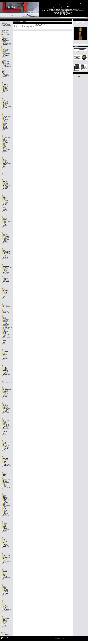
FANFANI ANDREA (6, 334)
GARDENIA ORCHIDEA (7, 389)
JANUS (4, 435)
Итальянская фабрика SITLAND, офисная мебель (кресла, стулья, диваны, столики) (6, 25)
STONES (4, 587)
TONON (4, 594)
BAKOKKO (5, 145)
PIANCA (4, 527)
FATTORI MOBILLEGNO (7, 337)
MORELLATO (5, 497)
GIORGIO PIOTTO (6, 405)
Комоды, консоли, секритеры (5, 70)
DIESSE (4, 282)
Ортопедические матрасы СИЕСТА (6, 74)
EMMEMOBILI (5, 311)
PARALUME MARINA (6, 521)
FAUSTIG (4, 338)
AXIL (4, 139)
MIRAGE (4, 486)
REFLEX (4, 547)
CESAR (4, 223)
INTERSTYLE (5, 429)
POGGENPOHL (6, 531)
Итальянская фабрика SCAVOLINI (7, 68)
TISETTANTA (5, 590)
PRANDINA (5, 538)
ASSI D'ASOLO (5, 131)
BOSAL (4, 180)
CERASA (4, 222)
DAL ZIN (4, 256)
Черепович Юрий (6, 634)
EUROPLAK (5, 323)
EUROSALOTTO (6, 324)
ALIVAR (4, 100)
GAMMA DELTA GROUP (7, 387)
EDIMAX (4, 296)
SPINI (4, 585)
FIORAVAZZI (5, 354)
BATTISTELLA (5, 151)
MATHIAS (4, 474)
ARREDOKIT (5, 126)
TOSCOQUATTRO (6, 595)
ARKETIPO (5, 123)
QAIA (4, 543)
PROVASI (4, 542)
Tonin (4, 57)
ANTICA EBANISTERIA (7, 109)
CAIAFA (4, 198)
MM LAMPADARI (6, 489)
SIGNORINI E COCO (6, 577)
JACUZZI (4, 434)
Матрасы (3, 72)
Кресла (3, 71)
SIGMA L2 (5, 576)
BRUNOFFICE (5, 188)
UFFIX (4, 604)
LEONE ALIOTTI (6, 457)
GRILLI (4, 421)
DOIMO (4, 283)
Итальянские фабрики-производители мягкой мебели (7, 60)
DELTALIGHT (5, 268)
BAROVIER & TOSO (6, 149)
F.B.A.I (4, 329)
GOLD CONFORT (6, 412)
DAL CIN (4, 255)
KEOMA (4, 443)
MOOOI (4, 496)
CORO (4, 243)
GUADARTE (5, 422)
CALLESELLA (5, 200)
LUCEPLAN (5, 463)
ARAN (4, 115)
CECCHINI (5, 218)
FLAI (4, 355)
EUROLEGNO (5, 320)
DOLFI (4, 288)
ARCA (4, 118)
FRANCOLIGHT (6, 373)
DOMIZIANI (5, 291)
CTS (4, 250)
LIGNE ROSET (5, 458)
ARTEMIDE (5, 129)
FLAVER (4, 356)
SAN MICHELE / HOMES (7, 564)
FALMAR (4, 333)
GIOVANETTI (5, 407)
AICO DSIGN (5, 90)
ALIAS (4, 99)
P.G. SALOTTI (5, 516)
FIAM (4, 353)
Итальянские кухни (5, 63)
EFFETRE (5, 299)
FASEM (4, 335)
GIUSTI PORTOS (6, 410)
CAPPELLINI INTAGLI (7, 205)
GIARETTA (5, 395)
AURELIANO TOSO (6, 137)
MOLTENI (4, 495)
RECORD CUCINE (6, 546)
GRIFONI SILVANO (6, 419)
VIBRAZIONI (5, 620)
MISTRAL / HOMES (6, 487)
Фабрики (18, 21)
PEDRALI (4, 525)
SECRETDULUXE (6, 572)
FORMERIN (5, 368)
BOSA (4, 179)
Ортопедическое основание (6, 76)
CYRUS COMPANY (6, 251)
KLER (4, 444)
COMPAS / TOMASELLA (7, 239)
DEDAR (4, 264)
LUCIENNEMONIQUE (7, 465)
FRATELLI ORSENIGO (7, 375)
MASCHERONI (5, 473)
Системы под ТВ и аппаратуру (5, 39)
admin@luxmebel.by (61, 14)
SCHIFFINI (5, 570)
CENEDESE (5, 220)
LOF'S (4, 460)
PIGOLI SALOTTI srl (6, 529)
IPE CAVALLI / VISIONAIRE (5, 431)
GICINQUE (5, 396)
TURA (4, 602)
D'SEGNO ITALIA (6, 252)
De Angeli (4, 56)
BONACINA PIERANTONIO (5, 174)
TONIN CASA (5, 593)
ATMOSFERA (5, 136)
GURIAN (4, 423)
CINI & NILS (5, 228)
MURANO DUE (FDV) (7, 499)
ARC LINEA (5, 117)
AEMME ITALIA (5, 87)
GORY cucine (5, 413)
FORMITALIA (5, 370)
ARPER (4, 124)
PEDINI (4, 524)
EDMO (4, 297)
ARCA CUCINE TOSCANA (5, 120)
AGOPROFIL (5, 89)
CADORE (4, 197)
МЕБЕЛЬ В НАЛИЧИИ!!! (6, 27)
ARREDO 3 (5, 125)
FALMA (4, 332)
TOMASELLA (5, 591)
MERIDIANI (5, 480)
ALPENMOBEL (5, 102)
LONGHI (4, 461)
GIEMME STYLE (6, 397)
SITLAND (4, 580)
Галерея (4, 633)
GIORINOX (5, 406)
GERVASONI (5, 393)
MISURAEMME (5, 488)
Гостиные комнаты (5, 50)
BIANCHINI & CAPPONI (7, 163)
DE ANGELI (5, 259)
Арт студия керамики (5, 632)
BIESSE (4, 164)
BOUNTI (4, 182)
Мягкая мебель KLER (5, 34)
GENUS (4, 392)
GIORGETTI (5, 403)
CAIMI (4, 199)
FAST (4, 336)
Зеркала (3, 62)
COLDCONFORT (6, 55)
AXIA (4, 138)
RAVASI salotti (5, 545)
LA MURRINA (5, 448)
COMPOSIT (5, 240)
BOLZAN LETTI (5, 173)
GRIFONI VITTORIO (6, 420)
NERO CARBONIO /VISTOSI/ (6, 506)
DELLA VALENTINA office (7, 267)
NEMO (4, 504)
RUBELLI (4, 558)
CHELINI (4, 224)
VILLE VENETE (5, 621)
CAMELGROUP (6, 202)
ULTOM (4, 605)
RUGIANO (5, 559)
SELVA (4, 573)
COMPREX (5, 241)
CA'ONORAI (5, 195)
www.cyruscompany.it (38, 25)
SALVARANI (5, 562)
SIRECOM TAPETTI (6, 579)
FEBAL (4, 342)
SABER (4, 560)
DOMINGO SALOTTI (6, 290)
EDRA (4, 298)
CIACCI (4, 226)
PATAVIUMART (5, 523)
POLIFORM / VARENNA (7, 532)
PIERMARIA (5, 528)
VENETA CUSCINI (6, 611)
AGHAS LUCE (5, 88)
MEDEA (4, 478)
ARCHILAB (5, 121)
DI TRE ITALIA (5, 276)
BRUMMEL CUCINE (6, 185)
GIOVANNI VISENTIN (6, 408)
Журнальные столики (5, 61)
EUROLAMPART (6, 319)
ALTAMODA (5, 104)
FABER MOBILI (5, 331)
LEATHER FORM (6, 456)
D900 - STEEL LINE (6, 253)
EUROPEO (5, 322)
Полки (3, 37)
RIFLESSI (5, 548)
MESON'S (5, 481)
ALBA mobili (5, 93)
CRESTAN (5, 248)
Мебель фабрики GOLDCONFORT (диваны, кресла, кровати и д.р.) (6, 33)
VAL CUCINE (5, 606)
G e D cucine (5, 381)
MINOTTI (4, 484)
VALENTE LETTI (6, 607)
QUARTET (5, 544)
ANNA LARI (5, 107)
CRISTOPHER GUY (6, 249)
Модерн (4, 42)
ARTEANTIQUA (5, 128)
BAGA (4, 144)
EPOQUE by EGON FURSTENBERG (6, 312)
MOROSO (5, 498)
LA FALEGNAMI (6, 447)
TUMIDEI (4, 601)
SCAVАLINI (5, 569)
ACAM (4, 83)
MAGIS (4, 467)
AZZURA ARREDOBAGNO (6, 142)
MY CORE (5, 501)
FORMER (4, 367)
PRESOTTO (5, 541)
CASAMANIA (5, 210)
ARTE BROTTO (5, 127)
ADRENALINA (5, 86)
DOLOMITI (5, 289)
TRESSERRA (5, 600)
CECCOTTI (5, 219)
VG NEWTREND (6, 618)
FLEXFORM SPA (6, 358)
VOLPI (4, 624)
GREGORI (5, 418)
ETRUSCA (5, 318)
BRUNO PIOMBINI (6, 186)
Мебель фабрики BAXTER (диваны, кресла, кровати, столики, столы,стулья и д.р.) (6, 30)
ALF (4, 98)
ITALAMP (4, 432)
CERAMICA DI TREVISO (7, 221)
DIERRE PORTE (6, 281)
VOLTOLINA (5, 625)
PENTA (4, 526)
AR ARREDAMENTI (6, 114)
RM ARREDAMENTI (6, 554)
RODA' (4, 556)
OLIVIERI (4, 512)
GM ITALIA (5, 411)
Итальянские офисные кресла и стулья (6, 77)
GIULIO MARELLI (6, 409)
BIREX (4, 166)
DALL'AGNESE (5, 257)
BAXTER (4, 54)
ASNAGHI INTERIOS (6, 130)
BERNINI (4, 159)
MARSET (4, 472)
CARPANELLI (5, 209)
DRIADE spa (5, 293)
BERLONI (4, 158)
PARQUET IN (5, 522)
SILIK (4, 578)
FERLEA (4, 349)
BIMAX (4, 165)
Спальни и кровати (5, 40)
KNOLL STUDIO (6, 445)
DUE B (4, 294)
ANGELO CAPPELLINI (7, 106)
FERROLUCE (5, 351)
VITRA (4, 623)
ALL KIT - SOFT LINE (6, 101)
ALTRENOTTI (5, 105)
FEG (4, 343)
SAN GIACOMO (6, 563)
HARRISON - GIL (6, 424)
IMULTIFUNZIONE (6, 428)
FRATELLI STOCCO (6, 376)
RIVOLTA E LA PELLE (7, 553)
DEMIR (4, 269)
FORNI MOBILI (5, 371)
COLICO (4, 235)
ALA (4, 92)
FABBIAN (4, 330)
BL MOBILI (5, 167)
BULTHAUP (5, 190)
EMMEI (4, 310)
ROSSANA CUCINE (6, 557)
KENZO (4, 442)
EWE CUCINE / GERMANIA (5, 326)
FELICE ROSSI (5, 344)
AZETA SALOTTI (6, 140)
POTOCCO (5, 537)
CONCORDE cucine (6, 242)
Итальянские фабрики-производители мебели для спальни (7, 44)
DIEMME (4, 279)
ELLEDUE (5, 305)
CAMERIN (5, 203)
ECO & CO (5, 295)
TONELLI (4, 592)
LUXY (4, 466)
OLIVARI (4, 511)
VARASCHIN (5, 608)
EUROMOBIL (5, 321)
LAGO (4, 449)
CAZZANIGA (5, 217)
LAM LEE (4, 450)
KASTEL (4, 441)
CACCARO (5, 196)
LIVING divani (5, 459)
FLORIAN (4, 359)
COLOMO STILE (6, 237)
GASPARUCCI (5, 390)
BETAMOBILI (5, 162)
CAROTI (4, 208)
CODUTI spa (5, 234)
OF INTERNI (5, 510)
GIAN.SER (5, 394)
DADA (4, 254)
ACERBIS (4, 85)
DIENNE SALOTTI (6, 280)
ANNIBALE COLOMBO (7, 108)
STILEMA (4, 586)
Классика (4, 41)
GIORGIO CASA (6, 404)
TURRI (4, 603)
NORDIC (4, 508)
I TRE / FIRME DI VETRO (7, 426)
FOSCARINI (5, 372)
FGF (4, 352)
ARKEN (4, 122)
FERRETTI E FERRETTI (7, 350)
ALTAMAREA (5, 103)
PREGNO (4, 540)
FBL (4, 341)
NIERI (4, 507)
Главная (14, 21)
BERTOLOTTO (5, 160)
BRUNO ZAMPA (6, 187)
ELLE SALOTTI (5, 304)
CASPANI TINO (5, 211)
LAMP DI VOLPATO (6, 451)
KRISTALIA (5, 446)
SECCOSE (5, 571)
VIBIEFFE (5, 619)
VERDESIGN (5, 616)
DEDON (4, 265)
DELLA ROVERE (6, 266)
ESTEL (4, 317)
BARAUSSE (5, 148)
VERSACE (5, 617)
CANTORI (5, 204)
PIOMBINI (5, 530)
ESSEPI (4, 316)
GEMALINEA (5, 391)
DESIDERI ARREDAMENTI (6, 272)
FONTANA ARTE (6, 365)
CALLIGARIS (5, 201)
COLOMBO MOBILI (6, 236)
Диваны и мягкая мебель (6, 53)
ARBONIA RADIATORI (7, 116)
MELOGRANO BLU (6, 479)
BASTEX (4, 150)
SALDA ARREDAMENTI (7, 561)
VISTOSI (4, 622)
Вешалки (3, 48)
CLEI (4, 232)
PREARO (4, 539)
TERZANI (4, 588)
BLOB (4, 168)
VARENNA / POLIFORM (7, 609)
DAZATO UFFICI (6, 258)
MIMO (4, 483)
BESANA (4, 161)
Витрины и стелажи (5, 49)
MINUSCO (5, 485)
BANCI (4, 147)
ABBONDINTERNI (6, 82)
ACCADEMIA (5, 84)
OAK (4, 509)
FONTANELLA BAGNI (7, 366)
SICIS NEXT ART (6, 574)
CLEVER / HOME (6, 233)
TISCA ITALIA (5, 589)
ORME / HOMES (6, 515)
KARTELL (5, 440)
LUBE (4, 462)
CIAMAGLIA (5, 227)
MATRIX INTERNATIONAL (6, 476)
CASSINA (4, 212)
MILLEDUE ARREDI (6, 482)
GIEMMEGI (5, 398)
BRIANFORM (5, 184)
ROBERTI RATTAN (6, 555)
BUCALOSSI (5, 189)
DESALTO (5, 270)
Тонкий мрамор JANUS (6, 47)
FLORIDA (4, 360)
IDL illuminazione (6, 427)
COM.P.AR (5, 238)
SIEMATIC (5, 575)
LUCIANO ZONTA (6, 464)
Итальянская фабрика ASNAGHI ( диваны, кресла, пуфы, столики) (7, 23)
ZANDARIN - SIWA (6, 627)
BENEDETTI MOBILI (6, 157)
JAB (4, 433)
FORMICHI (5, 369)
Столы (3, 46)
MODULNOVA (5, 494)
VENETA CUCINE (6, 610)
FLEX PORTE (5, 357)
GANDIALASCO (6, 388)
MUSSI (4, 500)
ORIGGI (4, 514)
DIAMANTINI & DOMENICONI (5, 278)
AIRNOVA (5, 91)
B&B (4, 143)
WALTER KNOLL (6, 626)
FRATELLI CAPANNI (6, 374)
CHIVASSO (5, 225)
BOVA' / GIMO (5, 183)
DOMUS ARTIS (5, 292)
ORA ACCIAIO (5, 513)
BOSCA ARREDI (6, 181)
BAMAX (4, 146)
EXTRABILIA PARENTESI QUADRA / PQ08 (7, 328)
